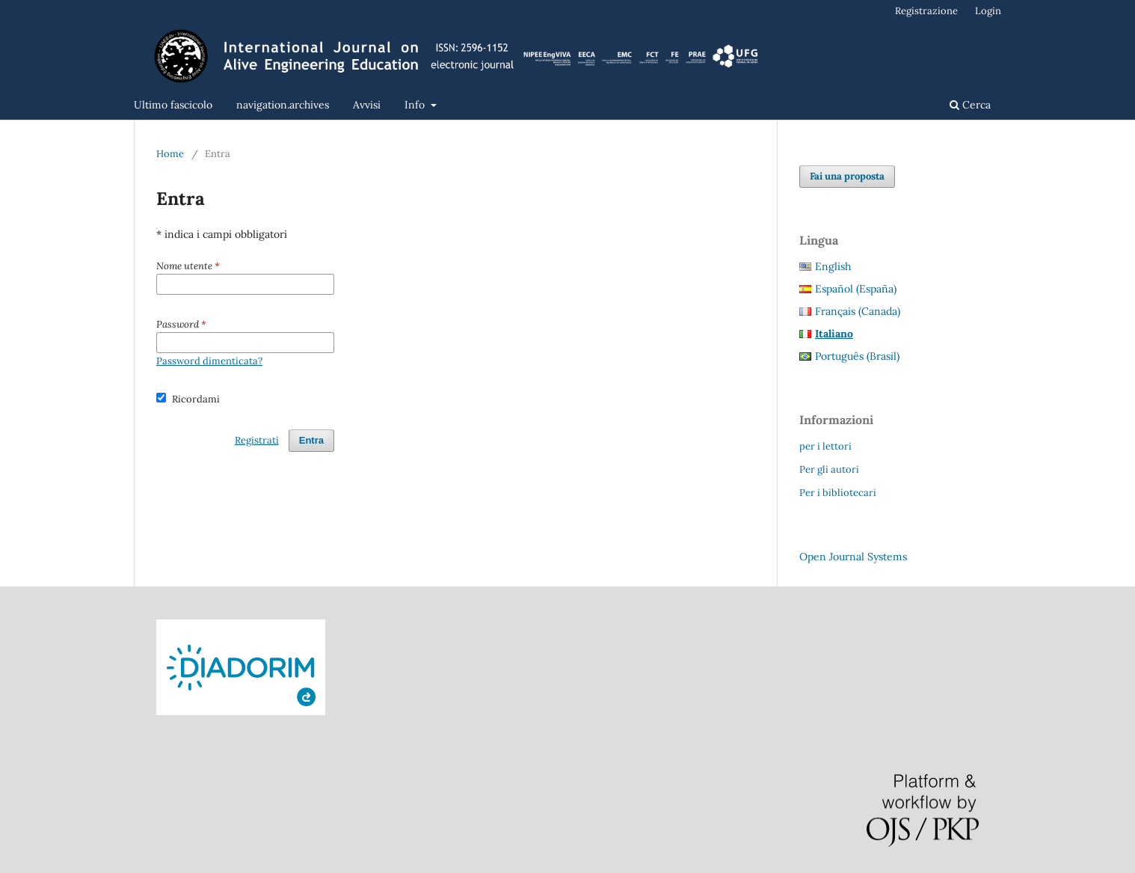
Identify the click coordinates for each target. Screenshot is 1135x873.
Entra (311, 440)
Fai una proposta (847, 176)
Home (170, 153)
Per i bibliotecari (837, 492)
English (833, 266)
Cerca (970, 104)
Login (988, 10)
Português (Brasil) (857, 356)
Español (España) (855, 288)
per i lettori (825, 446)
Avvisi (367, 104)
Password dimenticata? (209, 361)
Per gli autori (829, 469)
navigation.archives (282, 104)
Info (416, 104)
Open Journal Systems (853, 556)
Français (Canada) (857, 311)
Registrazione (926, 10)
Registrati (257, 440)
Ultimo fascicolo (173, 104)
